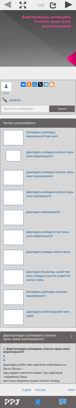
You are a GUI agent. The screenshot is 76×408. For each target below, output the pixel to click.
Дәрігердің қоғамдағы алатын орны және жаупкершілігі (50, 194)
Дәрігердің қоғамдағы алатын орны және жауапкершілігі (50, 154)
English (26, 389)
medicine (11, 100)
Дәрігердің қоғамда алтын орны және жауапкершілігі (47, 234)
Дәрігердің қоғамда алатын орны (48, 251)
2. (4, 356)
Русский (40, 389)
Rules (71, 389)
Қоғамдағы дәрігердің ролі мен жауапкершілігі (46, 293)
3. (4, 360)
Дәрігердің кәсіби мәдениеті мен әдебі (47, 313)
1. (4, 348)
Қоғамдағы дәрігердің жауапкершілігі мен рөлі (42, 134)
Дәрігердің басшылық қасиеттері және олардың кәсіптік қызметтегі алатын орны (48, 275)
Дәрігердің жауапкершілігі (43, 212)
